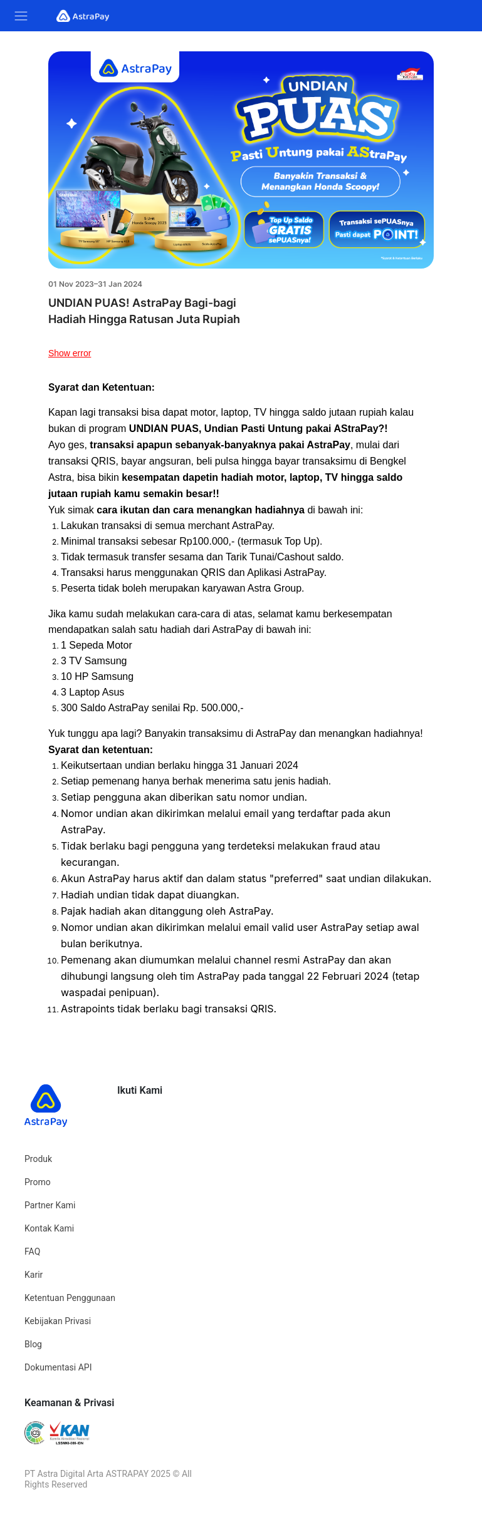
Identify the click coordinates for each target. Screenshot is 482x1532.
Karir (33, 1275)
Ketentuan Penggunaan (69, 1298)
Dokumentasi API (58, 1367)
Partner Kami (50, 1205)
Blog (33, 1344)
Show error (69, 353)
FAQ (32, 1252)
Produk (38, 1159)
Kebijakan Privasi (57, 1321)
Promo (37, 1182)
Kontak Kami (49, 1228)
